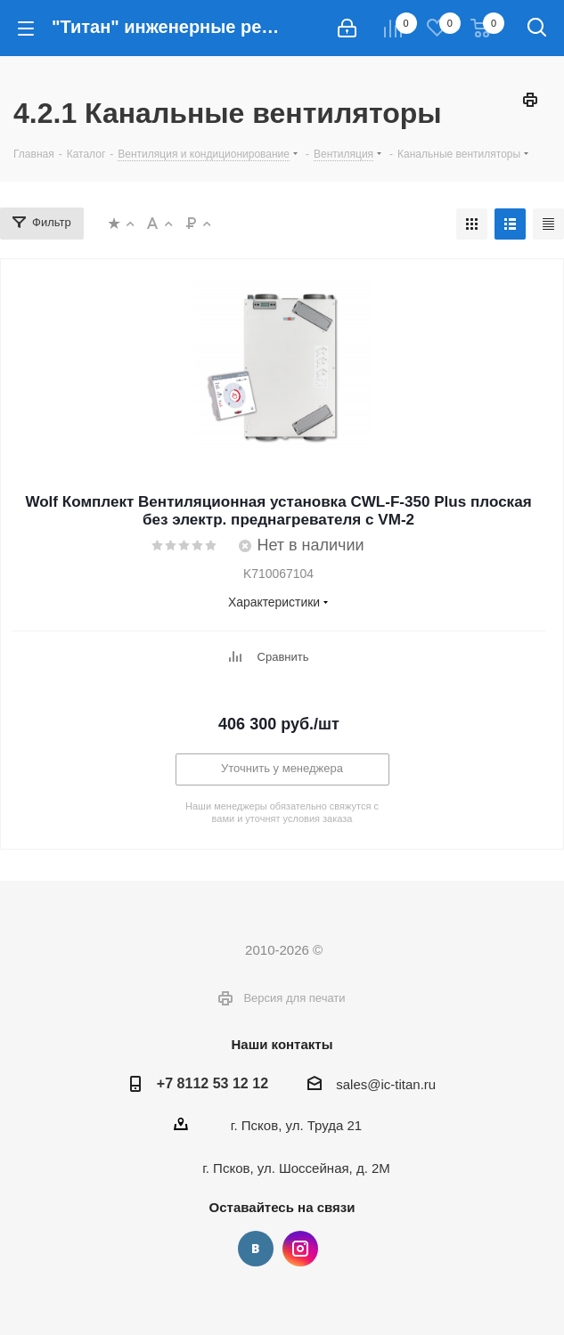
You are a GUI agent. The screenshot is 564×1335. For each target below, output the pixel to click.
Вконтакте (256, 1248)
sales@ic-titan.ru (386, 1084)
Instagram (300, 1248)
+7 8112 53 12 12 (212, 1083)
